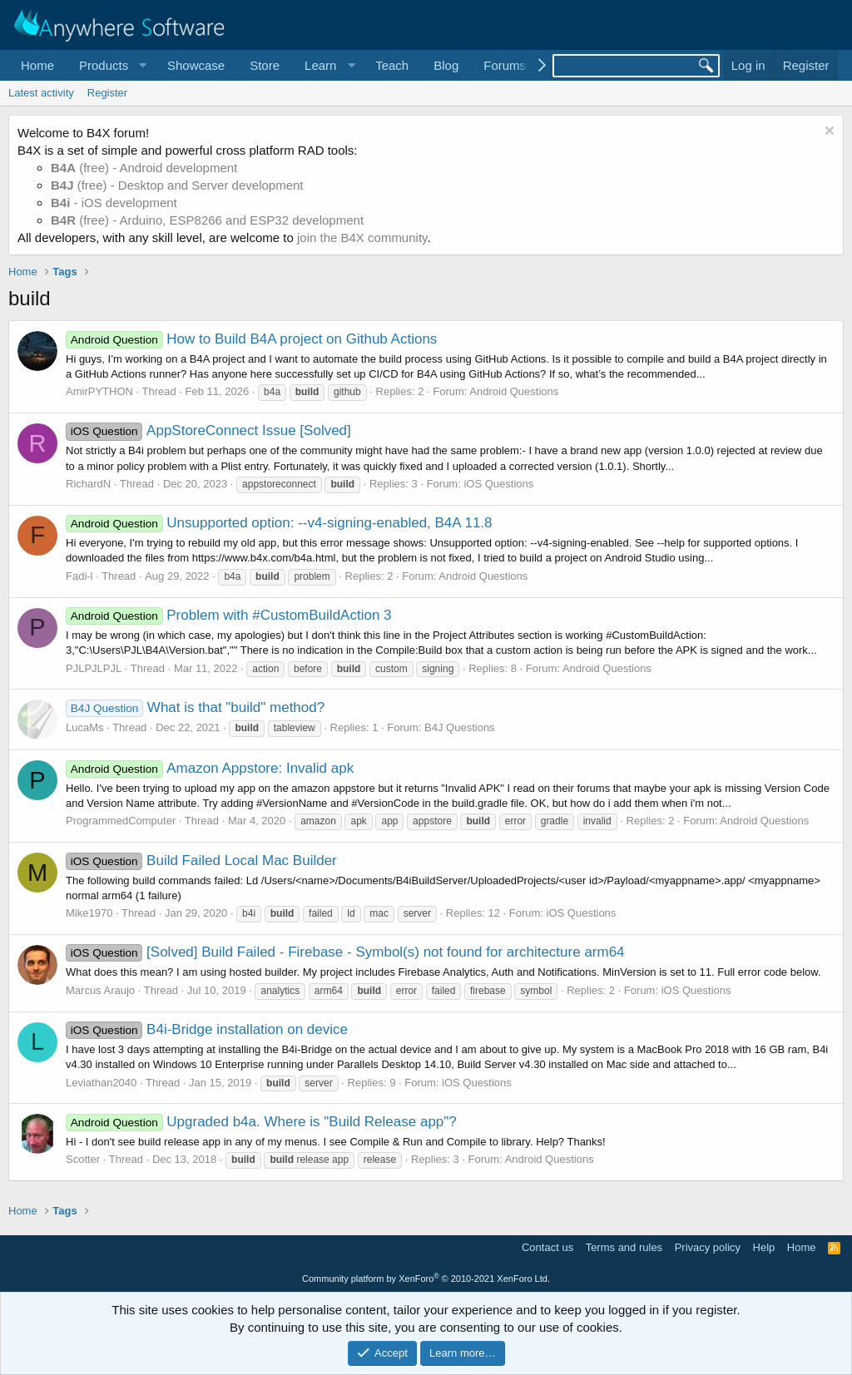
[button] (111, 65)
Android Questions (513, 391)
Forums (504, 65)
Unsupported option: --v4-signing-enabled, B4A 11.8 (279, 523)
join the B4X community (362, 237)
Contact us (547, 1247)
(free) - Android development (144, 168)
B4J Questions (459, 727)
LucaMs (85, 727)
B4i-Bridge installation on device (207, 1029)
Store (265, 65)
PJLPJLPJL (93, 668)
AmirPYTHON (99, 391)
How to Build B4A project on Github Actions (251, 339)
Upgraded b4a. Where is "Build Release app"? (261, 1122)
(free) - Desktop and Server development (177, 185)
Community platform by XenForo (426, 1278)
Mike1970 (89, 913)
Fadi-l (79, 576)
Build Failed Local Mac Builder (201, 860)
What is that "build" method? (195, 707)
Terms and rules (624, 1247)
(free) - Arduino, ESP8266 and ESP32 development (207, 220)
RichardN (88, 483)
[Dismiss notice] (827, 132)
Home (37, 65)
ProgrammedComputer (121, 820)
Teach (392, 65)
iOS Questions (498, 483)
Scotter (83, 1159)
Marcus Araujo (100, 990)
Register (107, 93)
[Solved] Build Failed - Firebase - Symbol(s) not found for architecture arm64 (345, 952)
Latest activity (41, 93)
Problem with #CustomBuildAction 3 (229, 615)
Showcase (196, 65)
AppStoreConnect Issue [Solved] (208, 430)
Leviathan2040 (101, 1082)
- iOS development (114, 202)
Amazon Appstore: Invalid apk (210, 768)
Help (764, 1247)
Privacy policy (708, 1247)
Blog (445, 65)
